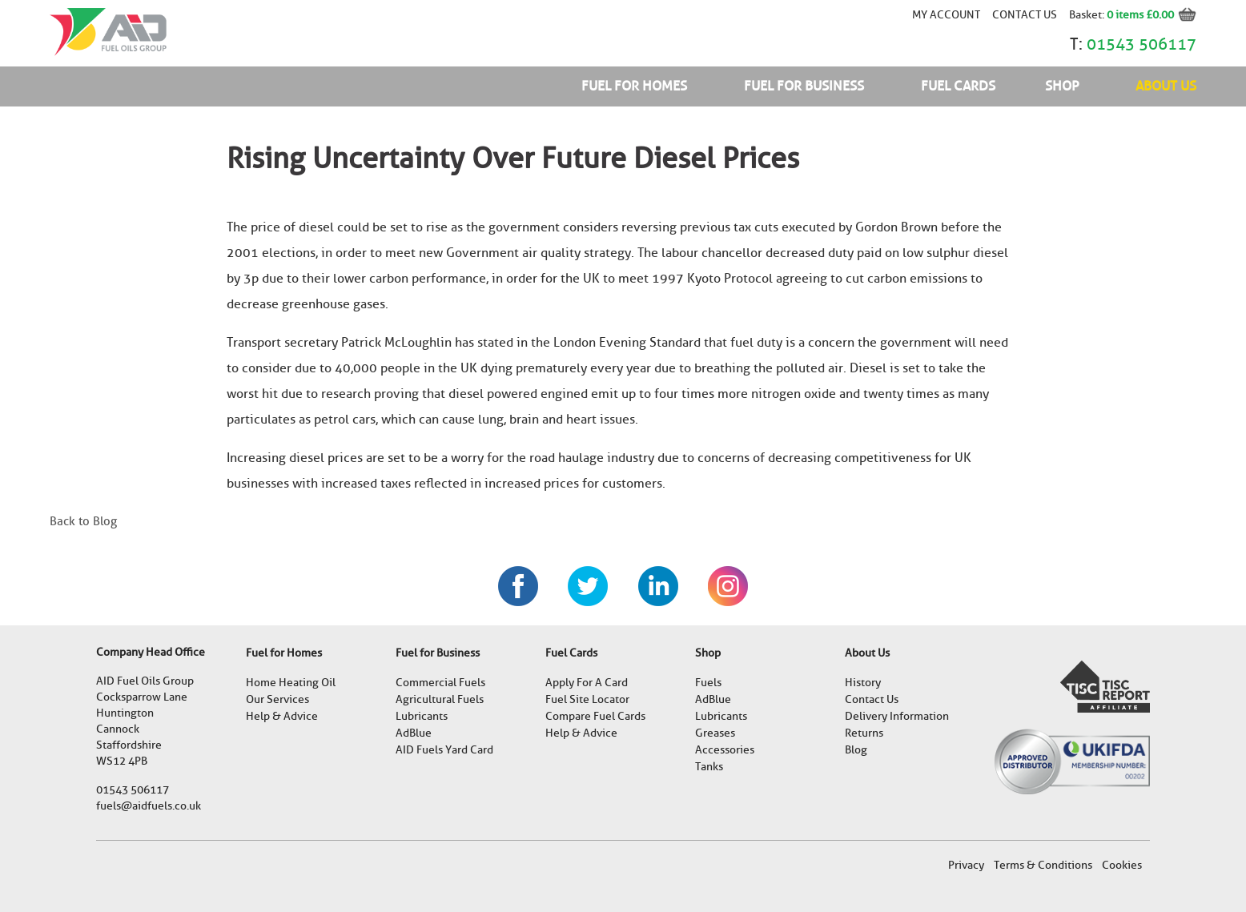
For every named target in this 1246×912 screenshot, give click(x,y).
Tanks (709, 766)
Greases (715, 733)
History (863, 682)
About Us (1165, 86)
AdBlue (414, 733)
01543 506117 (1141, 44)
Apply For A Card (586, 682)
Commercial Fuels (440, 682)
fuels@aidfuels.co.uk (148, 806)
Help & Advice (282, 716)
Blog (856, 750)
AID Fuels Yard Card (444, 750)
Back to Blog (83, 521)
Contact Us (1024, 14)
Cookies (1122, 865)
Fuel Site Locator (587, 699)
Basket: (1088, 14)
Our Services (277, 699)
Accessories (724, 750)
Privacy (966, 865)
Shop (1062, 86)
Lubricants (422, 716)
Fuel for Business (804, 86)
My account (946, 14)
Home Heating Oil (291, 682)
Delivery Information (897, 716)
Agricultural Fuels (440, 699)
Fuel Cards (958, 86)
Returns (864, 733)
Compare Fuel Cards (595, 716)
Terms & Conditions (1043, 865)
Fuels (708, 682)
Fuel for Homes (634, 86)
